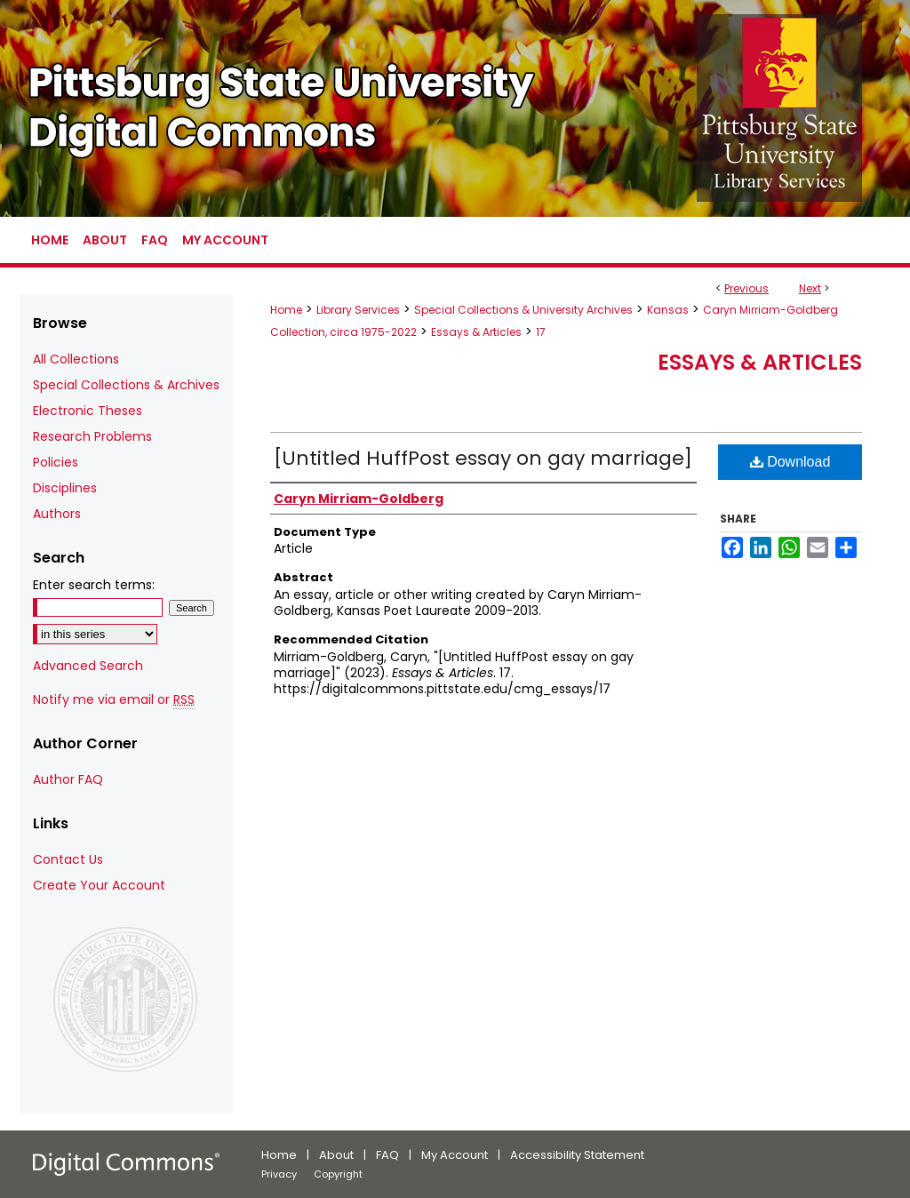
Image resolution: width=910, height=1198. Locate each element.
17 (541, 331)
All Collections (76, 359)
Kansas (668, 309)
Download (790, 461)
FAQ (387, 1154)
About (336, 1154)
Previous (746, 288)
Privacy (279, 1174)
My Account (454, 1154)
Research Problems (92, 436)
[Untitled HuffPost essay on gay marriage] (483, 458)
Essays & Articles (476, 331)
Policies (55, 462)
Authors (57, 514)
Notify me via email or (114, 700)
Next (810, 288)
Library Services (358, 309)
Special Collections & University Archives (523, 309)
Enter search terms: (94, 585)
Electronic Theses (87, 410)
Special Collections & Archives (126, 385)
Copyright (338, 1174)
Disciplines (65, 488)
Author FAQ (68, 779)
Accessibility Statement (577, 1154)
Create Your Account (99, 885)
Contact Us (68, 859)
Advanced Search (88, 666)
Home (286, 309)
